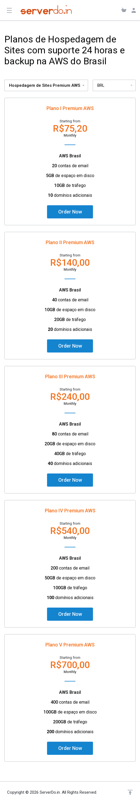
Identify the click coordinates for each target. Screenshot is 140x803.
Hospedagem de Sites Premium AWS (47, 85)
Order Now (70, 212)
